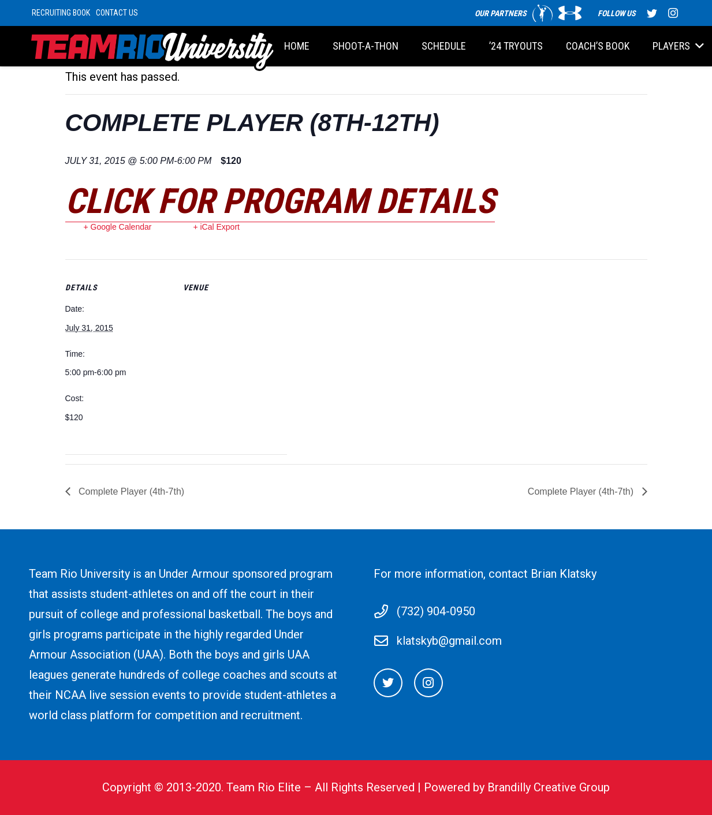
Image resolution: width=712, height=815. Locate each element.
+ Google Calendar (118, 226)
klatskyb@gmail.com (449, 641)
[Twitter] (388, 682)
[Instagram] (428, 682)
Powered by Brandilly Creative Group (517, 787)
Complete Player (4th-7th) (130, 491)
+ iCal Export (216, 226)
